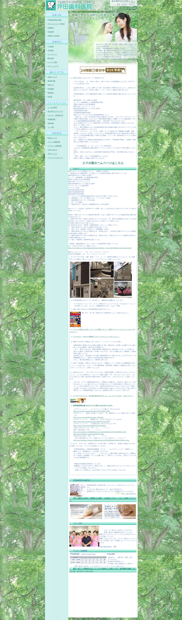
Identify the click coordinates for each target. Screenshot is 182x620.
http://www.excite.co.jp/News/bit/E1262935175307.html (92, 421)
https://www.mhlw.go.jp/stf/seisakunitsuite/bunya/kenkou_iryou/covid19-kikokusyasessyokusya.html (99, 248)
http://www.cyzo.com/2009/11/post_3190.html (88, 417)
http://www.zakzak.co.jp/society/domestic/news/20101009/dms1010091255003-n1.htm (101, 440)
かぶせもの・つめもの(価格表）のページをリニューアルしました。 (96, 336)
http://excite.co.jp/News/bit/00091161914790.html (90, 425)
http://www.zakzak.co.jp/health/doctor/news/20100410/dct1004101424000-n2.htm (100, 432)
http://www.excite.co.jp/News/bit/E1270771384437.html (92, 411)
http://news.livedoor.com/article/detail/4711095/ (89, 434)
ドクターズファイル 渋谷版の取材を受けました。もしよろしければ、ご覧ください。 (103, 396)
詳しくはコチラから (129, 493)
